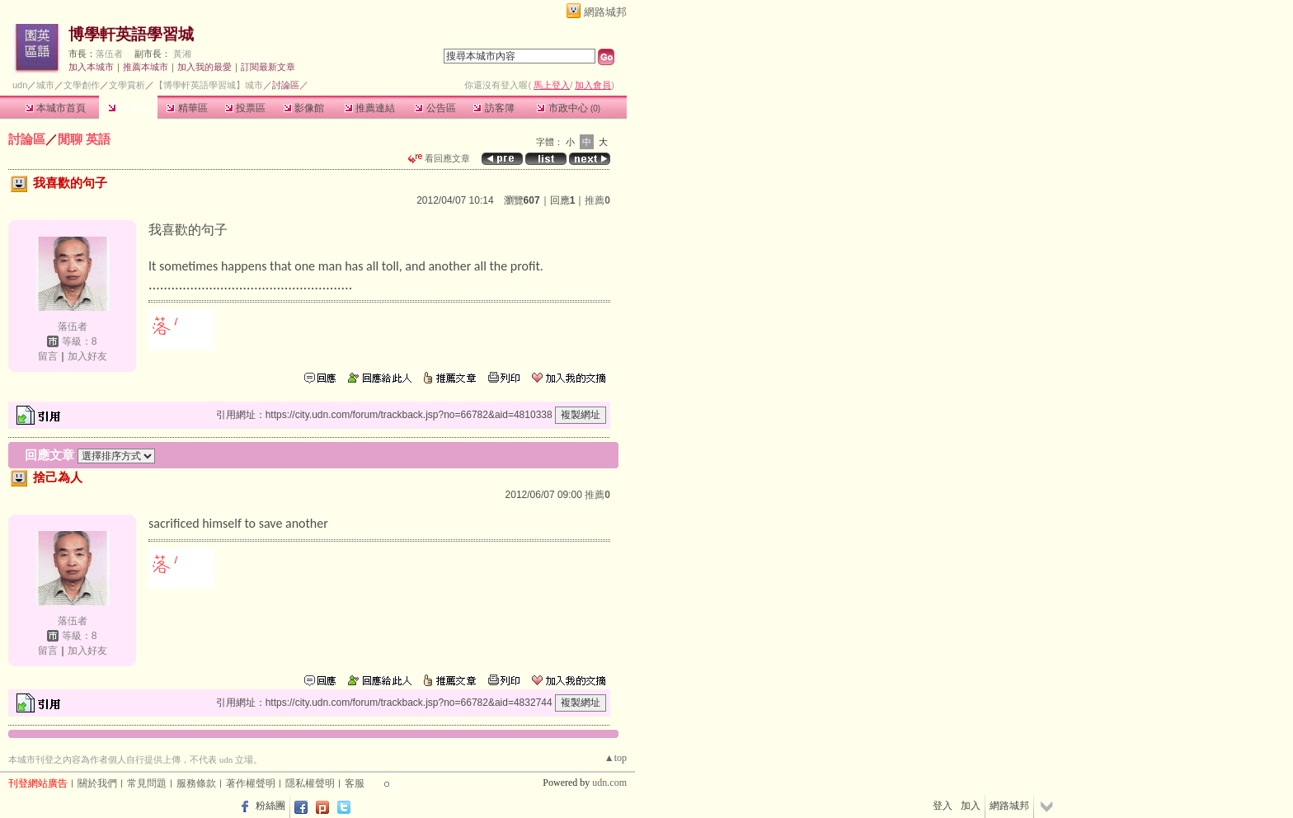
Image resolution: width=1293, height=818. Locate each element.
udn (19, 85)
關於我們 (97, 783)
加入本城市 (91, 67)
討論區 (128, 108)
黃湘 (182, 54)
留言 (48, 356)
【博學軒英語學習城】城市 (208, 85)
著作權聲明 (250, 783)
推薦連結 (370, 108)
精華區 (187, 108)
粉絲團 (270, 805)
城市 (45, 85)
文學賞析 (127, 85)
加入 (970, 805)
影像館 (304, 108)
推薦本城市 (145, 67)
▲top (615, 758)
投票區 (245, 108)
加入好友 (87, 356)
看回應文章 (439, 158)
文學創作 (81, 85)
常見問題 (147, 783)
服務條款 (196, 783)
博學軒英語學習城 (131, 34)
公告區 (435, 108)
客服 (354, 783)
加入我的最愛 (204, 67)
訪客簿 (493, 108)
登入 (942, 805)
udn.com (609, 782)
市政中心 (568, 108)
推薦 (597, 200)
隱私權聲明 (310, 783)
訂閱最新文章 (268, 67)
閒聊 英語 (84, 139)
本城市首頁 (56, 108)
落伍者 (109, 54)
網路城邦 (605, 12)
